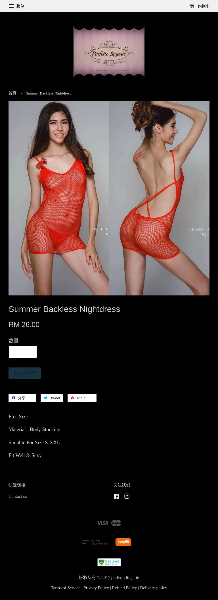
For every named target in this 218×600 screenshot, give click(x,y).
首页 (12, 93)
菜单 (16, 6)
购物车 (199, 6)
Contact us (18, 496)
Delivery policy (153, 587)
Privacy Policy (96, 587)
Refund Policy (124, 587)
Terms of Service (65, 587)
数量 (14, 341)
